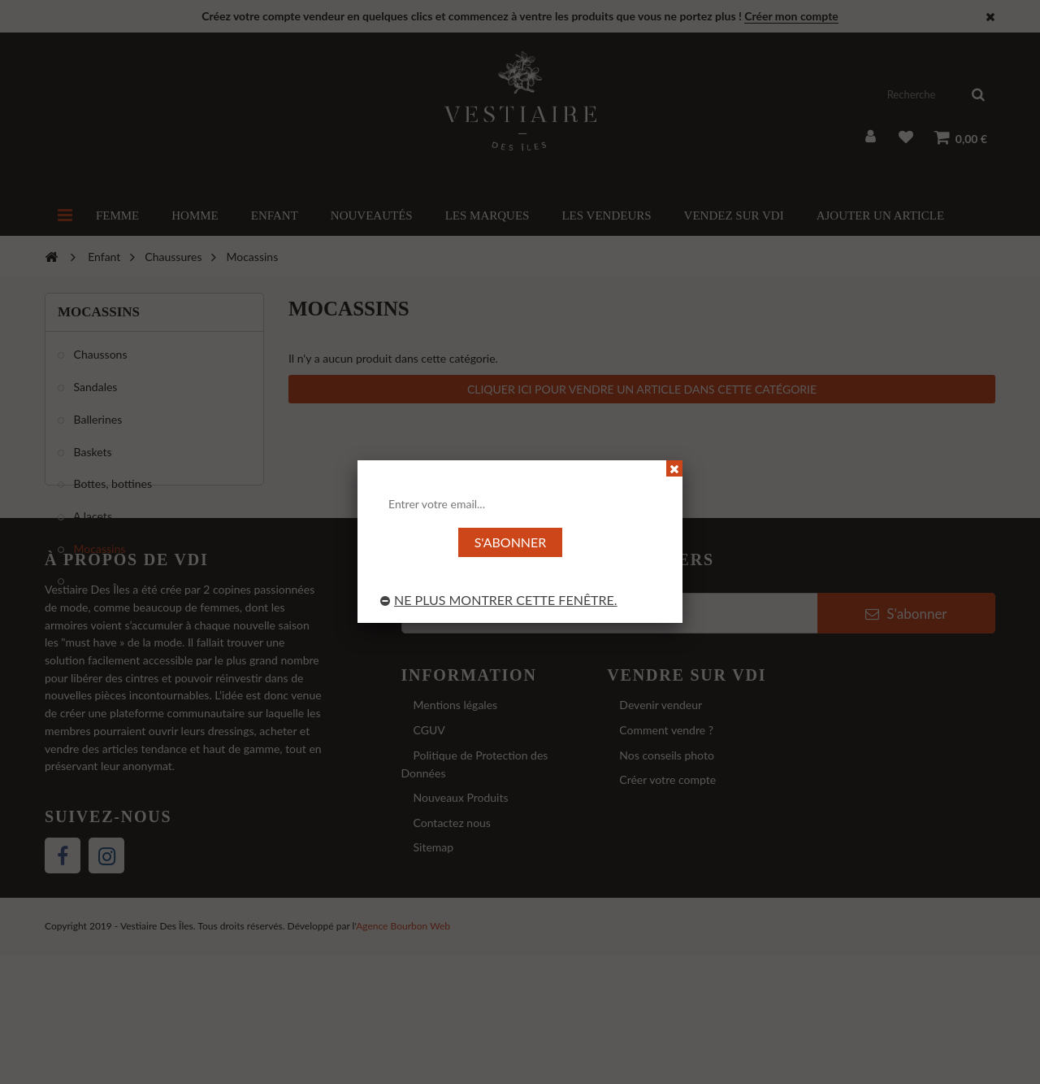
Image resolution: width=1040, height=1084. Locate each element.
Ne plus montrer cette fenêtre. (499, 599)
